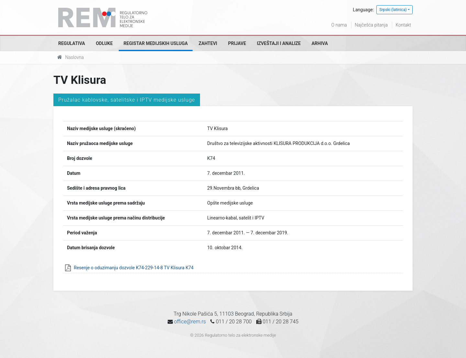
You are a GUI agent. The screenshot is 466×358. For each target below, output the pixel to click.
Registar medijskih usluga (156, 43)
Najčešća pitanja (371, 25)
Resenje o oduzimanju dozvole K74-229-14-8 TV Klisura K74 (134, 267)
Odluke (104, 43)
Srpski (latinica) (393, 9)
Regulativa (71, 43)
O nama (339, 25)
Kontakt (403, 25)
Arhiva (320, 43)
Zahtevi (208, 43)
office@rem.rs (190, 322)
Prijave (237, 43)
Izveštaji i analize (279, 43)
